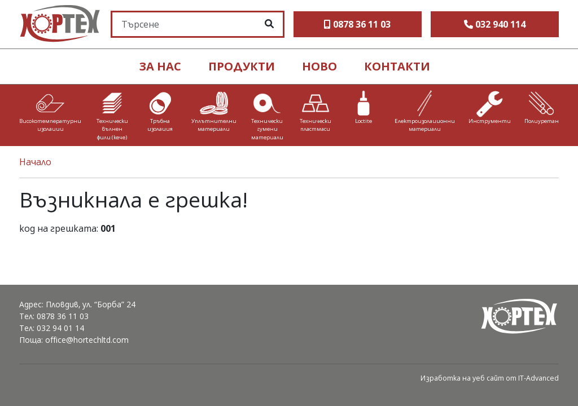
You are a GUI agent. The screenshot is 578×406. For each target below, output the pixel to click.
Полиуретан (541, 121)
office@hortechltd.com (87, 339)
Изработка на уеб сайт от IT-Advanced (490, 378)
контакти (397, 66)
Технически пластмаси (315, 125)
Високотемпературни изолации (50, 125)
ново (319, 66)
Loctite (363, 121)
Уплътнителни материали (214, 125)
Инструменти (489, 121)
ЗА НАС (160, 66)
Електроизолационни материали (425, 125)
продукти (241, 66)
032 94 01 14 (60, 328)
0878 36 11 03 (63, 316)
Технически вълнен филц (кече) (112, 129)
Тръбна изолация (160, 125)
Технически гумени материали (267, 129)
